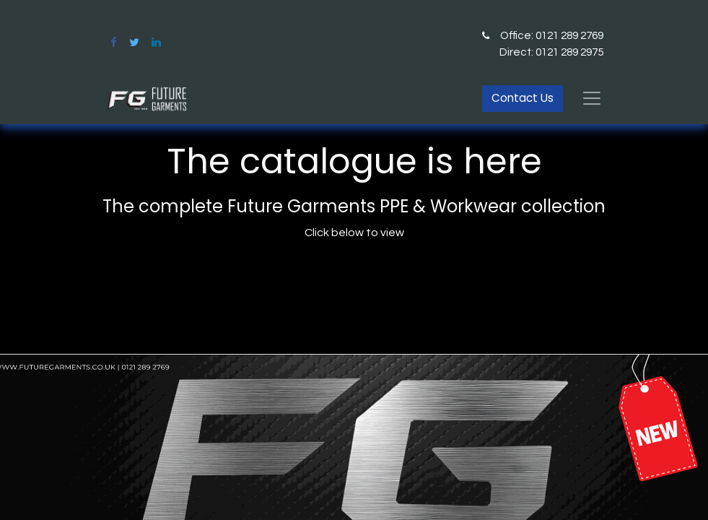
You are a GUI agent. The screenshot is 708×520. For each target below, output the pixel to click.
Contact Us (522, 97)
